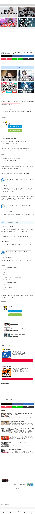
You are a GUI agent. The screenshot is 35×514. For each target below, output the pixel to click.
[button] (28, 59)
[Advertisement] (17, 39)
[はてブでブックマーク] (28, 56)
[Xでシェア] (6, 56)
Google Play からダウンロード (15, 130)
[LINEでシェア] (17, 59)
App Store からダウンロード (15, 126)
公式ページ (17, 360)
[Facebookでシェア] (17, 56)
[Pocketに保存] (6, 59)
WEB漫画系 (3, 383)
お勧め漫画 (7, 383)
